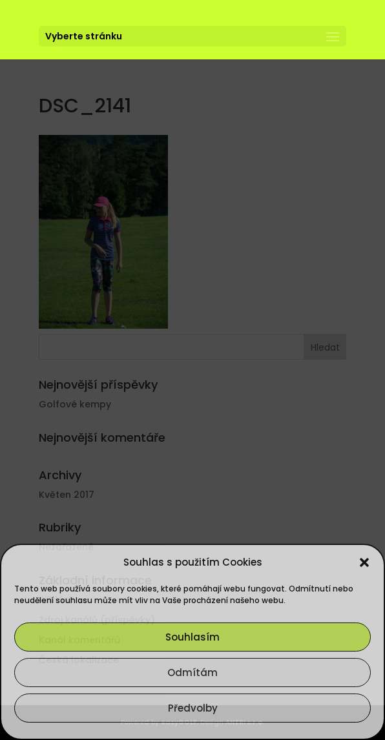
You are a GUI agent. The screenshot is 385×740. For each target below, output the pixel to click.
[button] (364, 562)
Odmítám (192, 672)
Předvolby (193, 708)
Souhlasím (192, 637)
